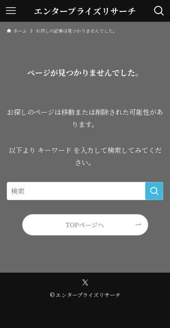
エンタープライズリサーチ (85, 11)
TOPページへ (85, 224)
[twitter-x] (85, 283)
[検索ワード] (85, 191)
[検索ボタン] (159, 11)
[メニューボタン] (11, 11)
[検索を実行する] (154, 191)
